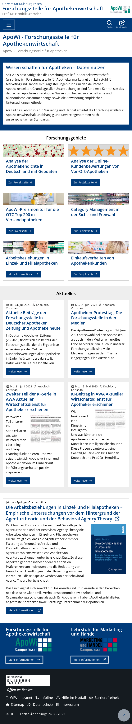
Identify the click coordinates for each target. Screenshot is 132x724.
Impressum (67, 704)
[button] (121, 24)
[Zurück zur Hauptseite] (120, 10)
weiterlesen (17, 371)
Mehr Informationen (23, 274)
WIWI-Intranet (19, 697)
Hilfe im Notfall (71, 697)
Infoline (44, 697)
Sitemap (15, 704)
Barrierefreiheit (104, 697)
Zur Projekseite (20, 231)
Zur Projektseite (20, 182)
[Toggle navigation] (9, 25)
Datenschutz (40, 704)
